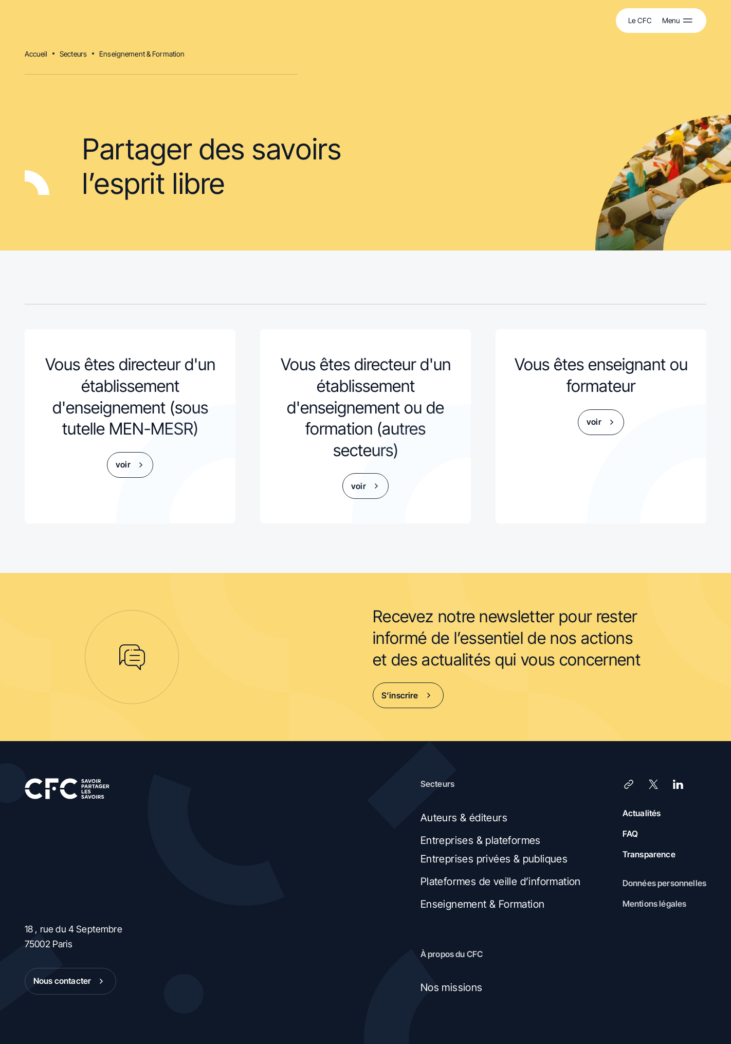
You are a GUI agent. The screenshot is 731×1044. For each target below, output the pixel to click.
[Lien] (629, 784)
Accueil (36, 53)
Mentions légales (655, 903)
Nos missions (452, 987)
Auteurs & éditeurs (464, 818)
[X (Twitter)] (653, 784)
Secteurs (73, 53)
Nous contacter (70, 981)
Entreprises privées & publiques (494, 859)
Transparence (649, 854)
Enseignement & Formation (142, 53)
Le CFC (640, 20)
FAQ (630, 834)
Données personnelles (664, 883)
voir (131, 465)
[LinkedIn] (678, 784)
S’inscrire (408, 695)
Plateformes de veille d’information (501, 881)
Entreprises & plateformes (481, 840)
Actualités (642, 813)
